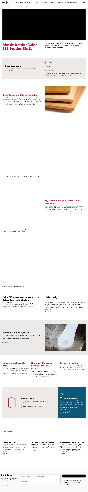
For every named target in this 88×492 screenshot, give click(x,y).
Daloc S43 (56, 307)
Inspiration (44, 2)
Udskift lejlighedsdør (71, 2)
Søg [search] (84, 3)
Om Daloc (53, 2)
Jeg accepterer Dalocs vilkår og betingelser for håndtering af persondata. (72, 482)
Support (60, 2)
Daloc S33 (48, 307)
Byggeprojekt (29, 2)
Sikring (37, 2)
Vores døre (19, 2)
